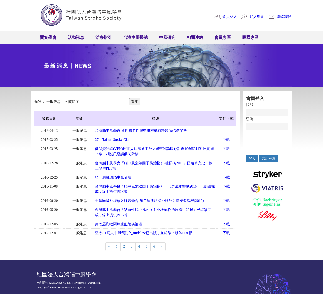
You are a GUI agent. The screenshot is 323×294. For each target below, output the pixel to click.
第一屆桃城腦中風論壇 (113, 177)
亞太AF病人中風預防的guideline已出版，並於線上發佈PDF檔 (143, 233)
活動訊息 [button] (76, 37)
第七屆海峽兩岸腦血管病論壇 (118, 224)
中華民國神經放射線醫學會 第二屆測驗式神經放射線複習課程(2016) (149, 201)
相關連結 (195, 37)
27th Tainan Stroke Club (112, 140)
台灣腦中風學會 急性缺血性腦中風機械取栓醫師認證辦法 (141, 130)
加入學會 (257, 17)
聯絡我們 (284, 17)
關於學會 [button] (48, 37)
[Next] (162, 246)
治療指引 (103, 37)
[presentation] (267, 141)
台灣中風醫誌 (135, 37)
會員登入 (229, 17)
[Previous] (109, 246)
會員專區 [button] (222, 37)
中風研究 (167, 37)
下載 (226, 140)
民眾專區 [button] (250, 37)
